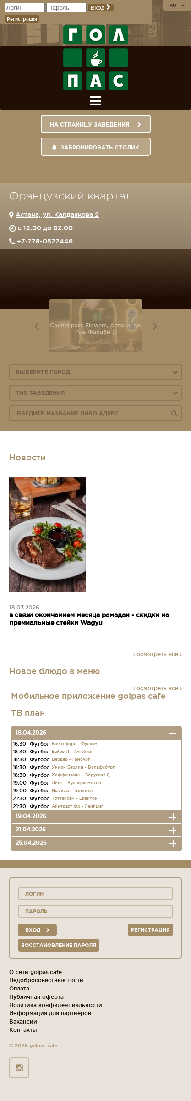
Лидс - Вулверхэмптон (76, 782)
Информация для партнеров (50, 1013)
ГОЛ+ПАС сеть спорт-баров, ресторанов (96, 57)
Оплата (19, 988)
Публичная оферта (36, 997)
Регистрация (22, 19)
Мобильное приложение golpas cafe (88, 695)
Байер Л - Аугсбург (72, 751)
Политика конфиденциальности (55, 1005)
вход (37, 930)
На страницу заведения (96, 124)
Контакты (23, 1030)
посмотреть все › (157, 654)
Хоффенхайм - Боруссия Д (81, 775)
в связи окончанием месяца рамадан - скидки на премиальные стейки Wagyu (89, 618)
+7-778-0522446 (45, 241)
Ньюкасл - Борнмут (73, 790)
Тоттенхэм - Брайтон (75, 798)
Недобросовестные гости (46, 980)
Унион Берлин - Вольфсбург (83, 767)
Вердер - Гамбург (71, 759)
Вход (101, 7)
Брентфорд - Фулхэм (75, 743)
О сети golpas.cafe (35, 972)
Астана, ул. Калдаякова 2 (57, 214)
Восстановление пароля (58, 945)
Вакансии (23, 1021)
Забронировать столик (95, 147)
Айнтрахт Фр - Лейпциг (77, 806)
